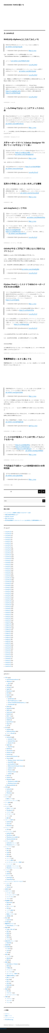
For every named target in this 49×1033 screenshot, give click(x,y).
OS (14, 102)
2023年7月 (8, 541)
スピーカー (9, 1000)
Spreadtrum (10, 721)
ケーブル (9, 956)
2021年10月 (8, 558)
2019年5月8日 (33, 65)
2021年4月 (8, 570)
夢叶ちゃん (9, 977)
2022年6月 (8, 545)
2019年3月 (8, 618)
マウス (8, 898)
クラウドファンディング (21, 177)
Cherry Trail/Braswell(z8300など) (17, 702)
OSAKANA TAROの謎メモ (14, 5)
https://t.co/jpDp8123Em (13, 91)
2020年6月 (8, 589)
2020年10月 (8, 581)
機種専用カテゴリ (9, 923)
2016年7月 (8, 660)
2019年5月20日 (33, 172)
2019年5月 (8, 614)
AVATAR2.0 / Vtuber (12, 964)
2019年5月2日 (33, 314)
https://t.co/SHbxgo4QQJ (21, 324)
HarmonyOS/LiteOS (12, 756)
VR (11, 278)
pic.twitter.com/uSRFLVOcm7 (15, 124)
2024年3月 (8, 537)
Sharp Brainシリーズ (12, 925)
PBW (8, 966)
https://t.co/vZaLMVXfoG (32, 166)
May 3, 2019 (32, 221)
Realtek (9, 714)
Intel (8, 696)
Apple (8, 689)
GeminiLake (11, 704)
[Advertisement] (24, 20)
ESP (8, 693)
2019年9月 (8, 606)
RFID (8, 933)
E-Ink (8, 948)
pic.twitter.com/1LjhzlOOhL (14, 475)
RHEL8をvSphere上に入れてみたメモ (21, 39)
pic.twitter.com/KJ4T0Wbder (34, 450)
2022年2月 (8, 551)
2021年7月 (8, 564)
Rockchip (9, 718)
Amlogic (9, 687)
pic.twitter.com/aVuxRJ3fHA (30, 269)
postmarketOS (12, 764)
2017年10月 (8, 647)
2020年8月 (8, 585)
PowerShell (10, 879)
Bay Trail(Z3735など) (13, 700)
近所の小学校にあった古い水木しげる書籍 (22, 183)
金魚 (8, 983)
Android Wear (11, 741)
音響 (6, 996)
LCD (8, 950)
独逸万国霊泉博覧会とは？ (11, 514)
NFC (8, 931)
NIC (8, 850)
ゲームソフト (10, 969)
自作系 (8, 873)
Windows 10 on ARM (12, 837)
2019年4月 (8, 616)
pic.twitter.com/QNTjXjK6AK (14, 422)
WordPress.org (9, 1019)
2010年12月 (8, 666)
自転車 (6, 944)
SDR (8, 935)
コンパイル (17, 431)
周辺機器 (7, 900)
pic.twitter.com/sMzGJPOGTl (17, 233)
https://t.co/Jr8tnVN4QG (13, 93)
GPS (8, 904)
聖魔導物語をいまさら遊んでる (17, 359)
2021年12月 (8, 554)
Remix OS (10, 743)
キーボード (13, 177)
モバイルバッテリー (11, 994)
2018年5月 (8, 637)
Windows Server (12, 783)
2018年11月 (8, 626)
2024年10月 (8, 533)
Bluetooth (9, 902)
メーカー (7, 883)
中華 (8, 871)
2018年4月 (8, 639)
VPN (8, 854)
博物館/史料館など (11, 975)
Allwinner (9, 681)
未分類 (6, 921)
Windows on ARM (13, 781)
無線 (6, 927)
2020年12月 (8, 577)
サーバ (6, 804)
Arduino (9, 729)
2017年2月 (8, 654)
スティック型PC (9, 820)
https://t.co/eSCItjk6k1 (12, 300)
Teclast (8, 887)
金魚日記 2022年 (9, 516)
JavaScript (9, 877)
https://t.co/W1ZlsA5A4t (22, 447)
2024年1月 (8, 539)
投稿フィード (8, 1015)
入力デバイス (28, 177)
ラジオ (8, 939)
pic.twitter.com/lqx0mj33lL (14, 47)
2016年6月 (8, 662)
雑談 (12, 202)
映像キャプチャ (10, 914)
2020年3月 (8, 595)
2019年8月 (8, 608)
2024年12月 (8, 531)
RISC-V (9, 716)
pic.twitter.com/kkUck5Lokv (27, 71)
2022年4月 (8, 547)
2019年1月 (7, 622)
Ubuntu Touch (12, 771)
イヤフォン (9, 998)
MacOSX (10, 746)
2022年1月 (8, 553)
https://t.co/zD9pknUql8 (13, 229)
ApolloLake (11, 698)
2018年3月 (8, 641)
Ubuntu (10, 770)
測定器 (8, 958)
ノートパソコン (9, 864)
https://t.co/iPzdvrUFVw (26, 310)
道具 (6, 954)
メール (8, 816)
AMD (8, 685)
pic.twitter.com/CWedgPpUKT (24, 154)
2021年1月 (7, 576)
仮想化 (6, 889)
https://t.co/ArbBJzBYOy (22, 445)
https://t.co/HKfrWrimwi (13, 231)
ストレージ (8, 827)
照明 (8, 960)
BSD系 (8, 748)
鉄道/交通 (9, 985)
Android (12, 353)
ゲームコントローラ (11, 894)
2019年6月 (8, 612)
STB (6, 787)
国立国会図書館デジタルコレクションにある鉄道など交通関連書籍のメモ (23, 520)
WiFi (13, 460)
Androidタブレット (11, 843)
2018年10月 (8, 627)
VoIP (8, 852)
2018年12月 (8, 624)
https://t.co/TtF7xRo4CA (24, 449)
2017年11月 (8, 645)
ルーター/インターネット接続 (14, 862)
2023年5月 (8, 543)
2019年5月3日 (33, 237)
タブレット (8, 841)
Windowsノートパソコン (13, 868)
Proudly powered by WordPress (22, 1025)
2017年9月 (8, 649)
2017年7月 (7, 651)
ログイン (7, 1013)
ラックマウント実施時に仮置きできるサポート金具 (18, 512)
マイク (8, 1002)
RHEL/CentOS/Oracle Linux (15, 766)
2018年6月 (8, 635)
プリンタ (9, 912)
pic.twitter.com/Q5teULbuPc (14, 392)
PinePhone (9, 835)
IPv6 (8, 848)
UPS (8, 908)
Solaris (8, 777)
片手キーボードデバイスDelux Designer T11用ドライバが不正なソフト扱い (24, 144)
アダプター (9, 993)
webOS (10, 773)
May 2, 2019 (32, 304)
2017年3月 (7, 652)
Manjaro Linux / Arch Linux (15, 760)
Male (8, 885)
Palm (8, 775)
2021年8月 (8, 562)
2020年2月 (8, 597)
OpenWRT (10, 762)
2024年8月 (8, 535)
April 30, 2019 (33, 426)
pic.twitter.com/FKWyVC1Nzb (20, 61)
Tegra (8, 723)
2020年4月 (8, 593)
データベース (10, 814)
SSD (8, 829)
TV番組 (8, 968)
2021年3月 (8, 572)
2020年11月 (8, 579)
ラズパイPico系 (10, 733)
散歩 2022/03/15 (9, 518)
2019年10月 (8, 604)
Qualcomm (25, 353)
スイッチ (9, 858)
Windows (9, 779)
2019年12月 (8, 601)
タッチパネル (10, 896)
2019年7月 (8, 610)
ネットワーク (20, 460)
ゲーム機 (12, 431)
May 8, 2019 (32, 50)
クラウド (9, 812)
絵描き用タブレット (10, 941)
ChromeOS (9, 750)
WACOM (9, 943)
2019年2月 (8, 620)
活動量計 (9, 916)
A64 (9, 683)
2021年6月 (8, 566)
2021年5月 (8, 568)
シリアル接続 (10, 910)
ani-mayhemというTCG (15, 208)
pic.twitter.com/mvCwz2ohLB (29, 193)
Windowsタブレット (12, 845)
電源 (6, 989)
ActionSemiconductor (12, 679)
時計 (6, 918)
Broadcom (9, 691)
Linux (12, 102)
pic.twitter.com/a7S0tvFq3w (14, 168)
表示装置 (14, 278)
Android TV (11, 739)
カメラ (16, 460)
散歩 (8, 979)
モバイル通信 (10, 860)
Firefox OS (9, 752)
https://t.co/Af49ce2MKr (22, 152)
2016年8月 (8, 658)
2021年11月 (8, 556)
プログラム (8, 875)
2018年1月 (7, 643)
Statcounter (3, 1028)
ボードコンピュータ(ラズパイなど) (14, 881)
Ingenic (9, 695)
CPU (20, 353)
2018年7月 (8, 633)
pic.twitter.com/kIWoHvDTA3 (36, 217)
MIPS (8, 710)
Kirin (8, 706)
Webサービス (10, 808)
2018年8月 (8, 631)
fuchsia (8, 754)
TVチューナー (10, 906)
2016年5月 (8, 664)
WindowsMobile (11, 785)
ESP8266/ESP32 (11, 731)
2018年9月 (8, 629)
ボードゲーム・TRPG (15, 242)
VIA (7, 725)
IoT (11, 460)
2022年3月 (8, 549)
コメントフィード (9, 1017)
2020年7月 (8, 587)
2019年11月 (8, 602)
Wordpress (13, 136)
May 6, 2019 (32, 197)
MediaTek (9, 708)
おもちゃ (7, 795)
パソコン (7, 869)
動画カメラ (9, 798)
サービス (18, 136)
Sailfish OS (11, 768)
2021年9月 (8, 560)
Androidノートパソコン (13, 866)
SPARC (8, 720)
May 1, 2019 (32, 479)
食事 (8, 987)
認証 (8, 818)
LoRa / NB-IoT (11, 929)
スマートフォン (42, 353)
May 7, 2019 (32, 127)
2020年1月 (8, 599)
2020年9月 (8, 583)
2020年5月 (8, 591)
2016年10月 (8, 656)
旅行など (9, 981)
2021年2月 (8, 574)
